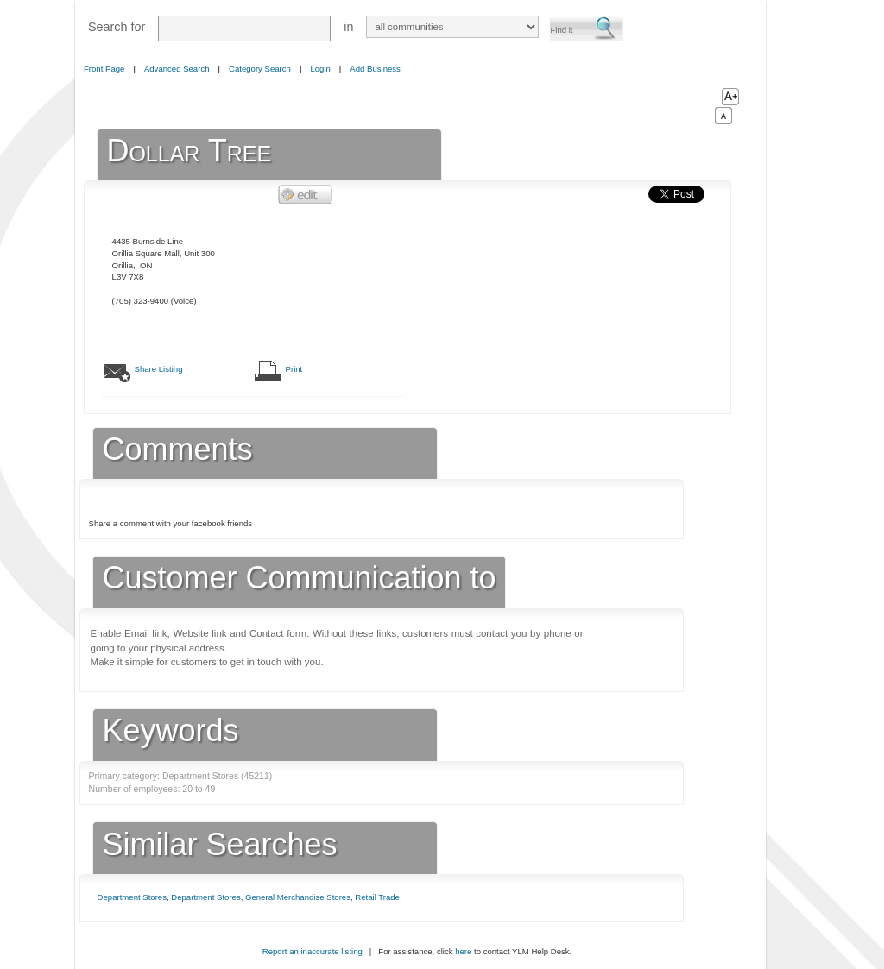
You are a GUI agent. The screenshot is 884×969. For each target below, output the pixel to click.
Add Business (375, 68)
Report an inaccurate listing (312, 951)
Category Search (260, 68)
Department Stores (132, 897)
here (463, 951)
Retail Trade (377, 897)
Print (294, 369)
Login (320, 68)
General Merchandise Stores (297, 897)
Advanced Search (177, 68)
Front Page (104, 68)
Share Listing (159, 369)
